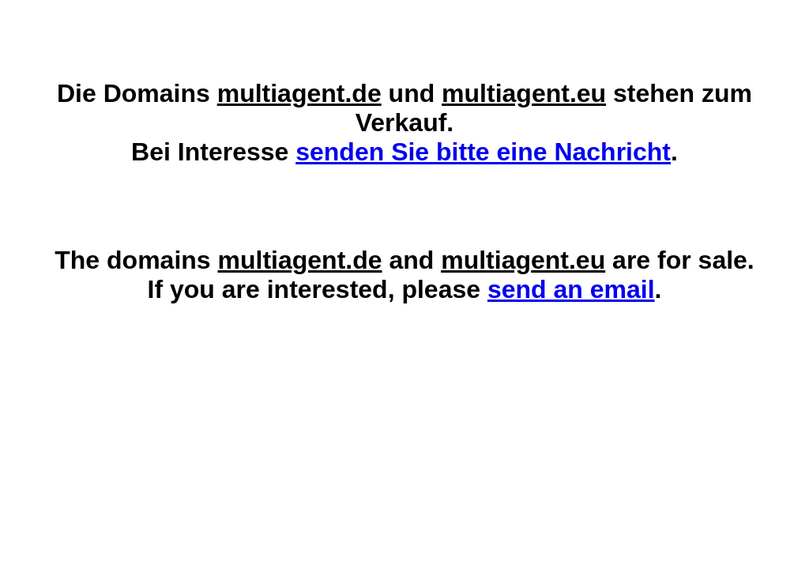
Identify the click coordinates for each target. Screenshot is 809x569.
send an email (571, 289)
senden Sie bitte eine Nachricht (483, 152)
